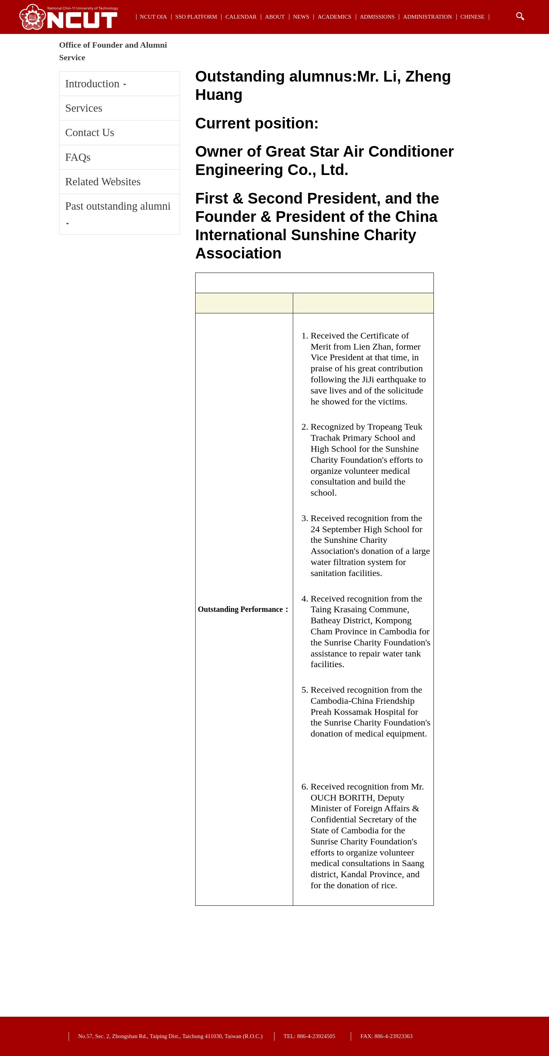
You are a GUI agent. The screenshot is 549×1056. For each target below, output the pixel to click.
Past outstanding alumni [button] (118, 212)
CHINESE (473, 17)
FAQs (78, 157)
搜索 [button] (520, 16)
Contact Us (89, 132)
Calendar (241, 17)
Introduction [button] (95, 83)
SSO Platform (196, 17)
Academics (334, 17)
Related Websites (103, 181)
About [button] (275, 17)
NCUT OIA (153, 17)
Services (84, 108)
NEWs (301, 17)
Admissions (377, 17)
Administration (427, 17)
